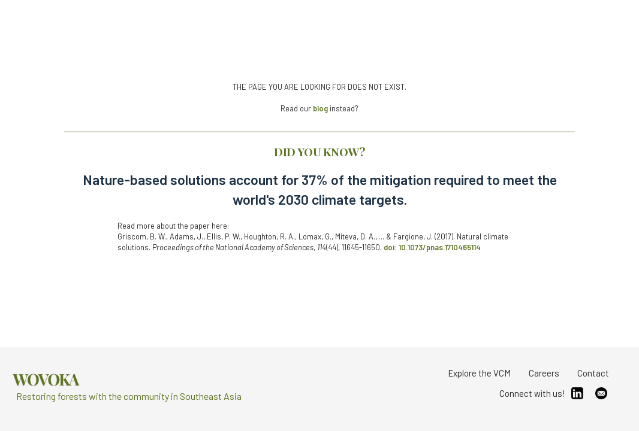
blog (320, 108)
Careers (544, 373)
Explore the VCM (479, 373)
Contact (593, 373)
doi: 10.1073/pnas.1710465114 (432, 247)
